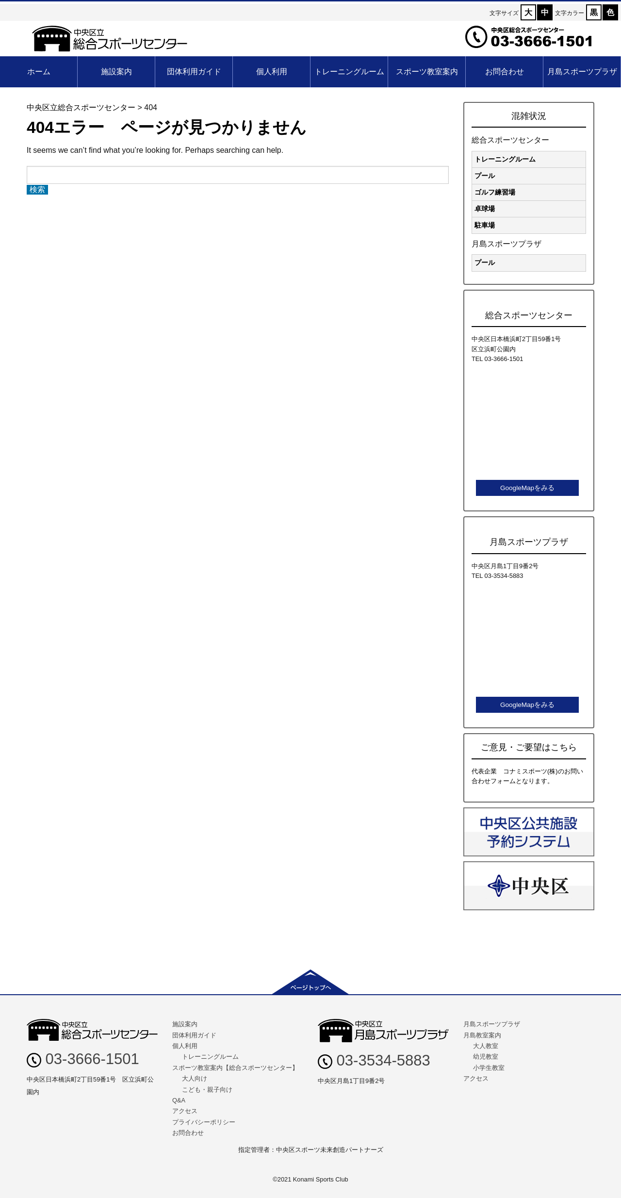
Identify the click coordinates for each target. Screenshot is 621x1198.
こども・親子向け (207, 1089)
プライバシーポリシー (203, 1122)
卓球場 (484, 209)
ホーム (38, 71)
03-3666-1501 (83, 1058)
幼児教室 (485, 1056)
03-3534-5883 (374, 1060)
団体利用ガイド (194, 71)
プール (484, 176)
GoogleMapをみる (527, 488)
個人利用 (271, 71)
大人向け (194, 1078)
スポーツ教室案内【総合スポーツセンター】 (235, 1067)
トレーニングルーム (349, 71)
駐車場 (484, 225)
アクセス (184, 1111)
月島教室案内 (482, 1035)
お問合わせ (504, 71)
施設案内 (116, 71)
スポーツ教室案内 (427, 71)
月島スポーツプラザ (582, 71)
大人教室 (485, 1046)
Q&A (178, 1100)
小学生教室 (489, 1067)
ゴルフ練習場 (494, 192)
